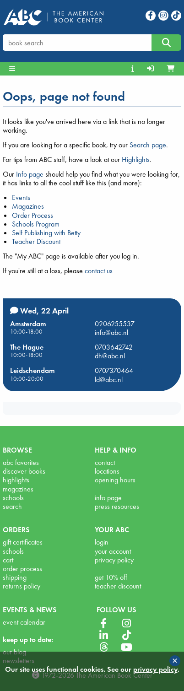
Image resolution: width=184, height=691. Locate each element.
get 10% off (111, 577)
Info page (29, 174)
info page (108, 497)
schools (13, 497)
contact (105, 462)
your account (113, 551)
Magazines (28, 206)
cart (8, 560)
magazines (18, 489)
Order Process (32, 215)
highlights (16, 480)
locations (107, 471)
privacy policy (114, 560)
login (101, 542)
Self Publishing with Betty (46, 233)
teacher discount (118, 586)
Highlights (136, 159)
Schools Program (36, 224)
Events (21, 197)
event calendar (24, 622)
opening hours (115, 480)
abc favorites (21, 462)
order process (22, 568)
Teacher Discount (36, 241)
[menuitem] (134, 69)
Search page (148, 145)
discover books (24, 471)
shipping (15, 577)
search (12, 506)
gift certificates (23, 542)
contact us (99, 270)
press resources (117, 506)
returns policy (21, 586)
